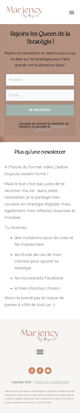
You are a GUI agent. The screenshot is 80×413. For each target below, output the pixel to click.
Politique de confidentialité (50, 128)
